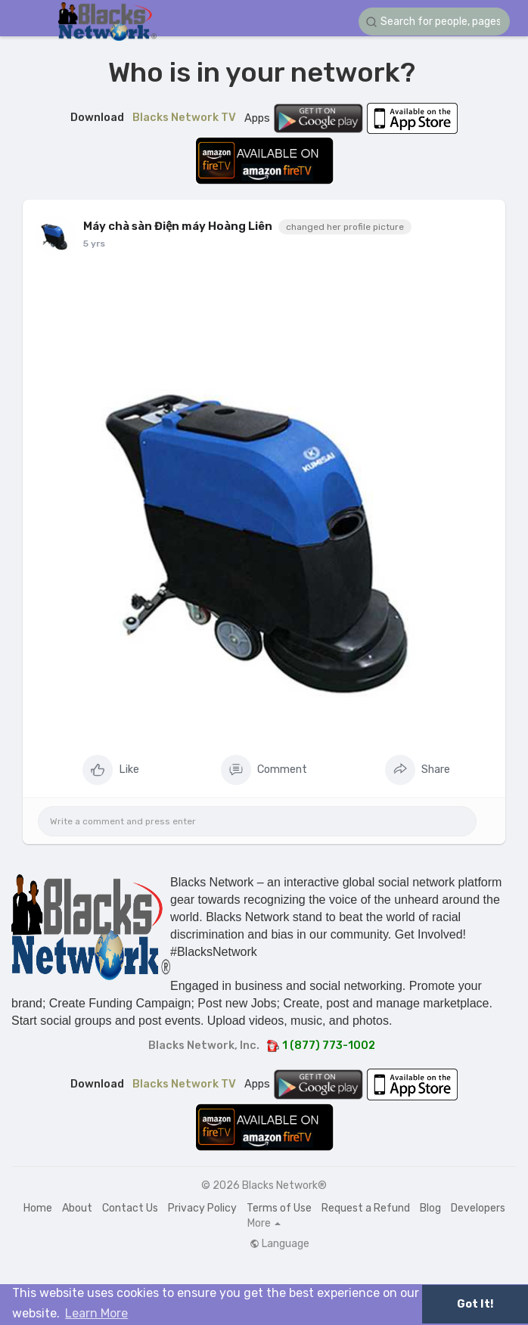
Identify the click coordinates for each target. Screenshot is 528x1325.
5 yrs (94, 243)
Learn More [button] (96, 1313)
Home (37, 1208)
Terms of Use (279, 1208)
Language (279, 1244)
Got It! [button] (475, 1304)
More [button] (264, 1223)
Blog (430, 1208)
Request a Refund (365, 1208)
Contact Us (130, 1208)
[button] (434, 21)
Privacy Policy (202, 1208)
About (77, 1208)
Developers (478, 1208)
